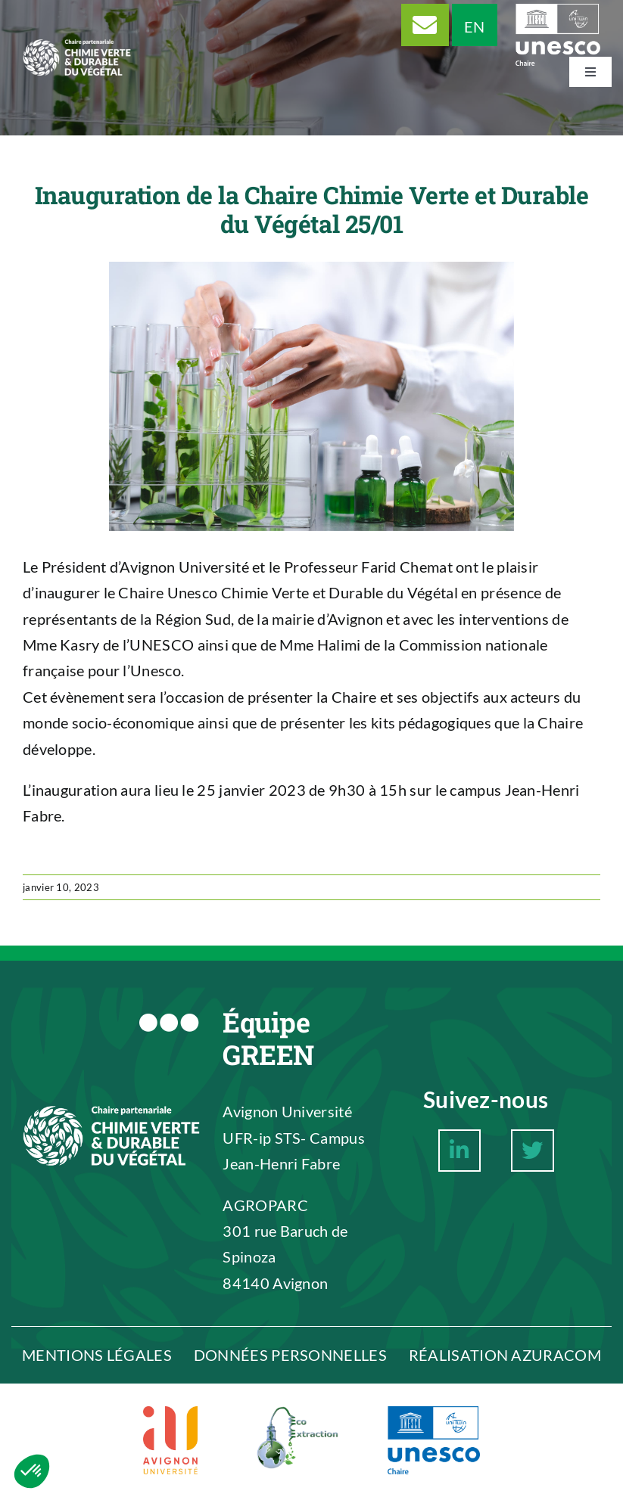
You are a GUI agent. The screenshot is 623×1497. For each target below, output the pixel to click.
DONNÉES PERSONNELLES (290, 1355)
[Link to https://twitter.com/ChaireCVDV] (532, 1150)
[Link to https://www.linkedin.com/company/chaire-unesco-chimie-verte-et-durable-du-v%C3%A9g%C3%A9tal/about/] (459, 1150)
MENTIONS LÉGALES (97, 1355)
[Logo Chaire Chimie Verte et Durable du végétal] (77, 24)
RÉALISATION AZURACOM (505, 1355)
